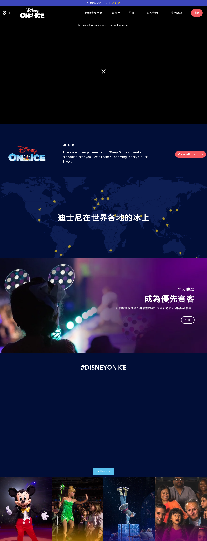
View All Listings (190, 154)
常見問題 (176, 13)
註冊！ (133, 13)
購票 (197, 13)
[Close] (202, 3)
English (116, 2)
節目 (114, 13)
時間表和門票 (94, 13)
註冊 (188, 320)
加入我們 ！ (154, 13)
